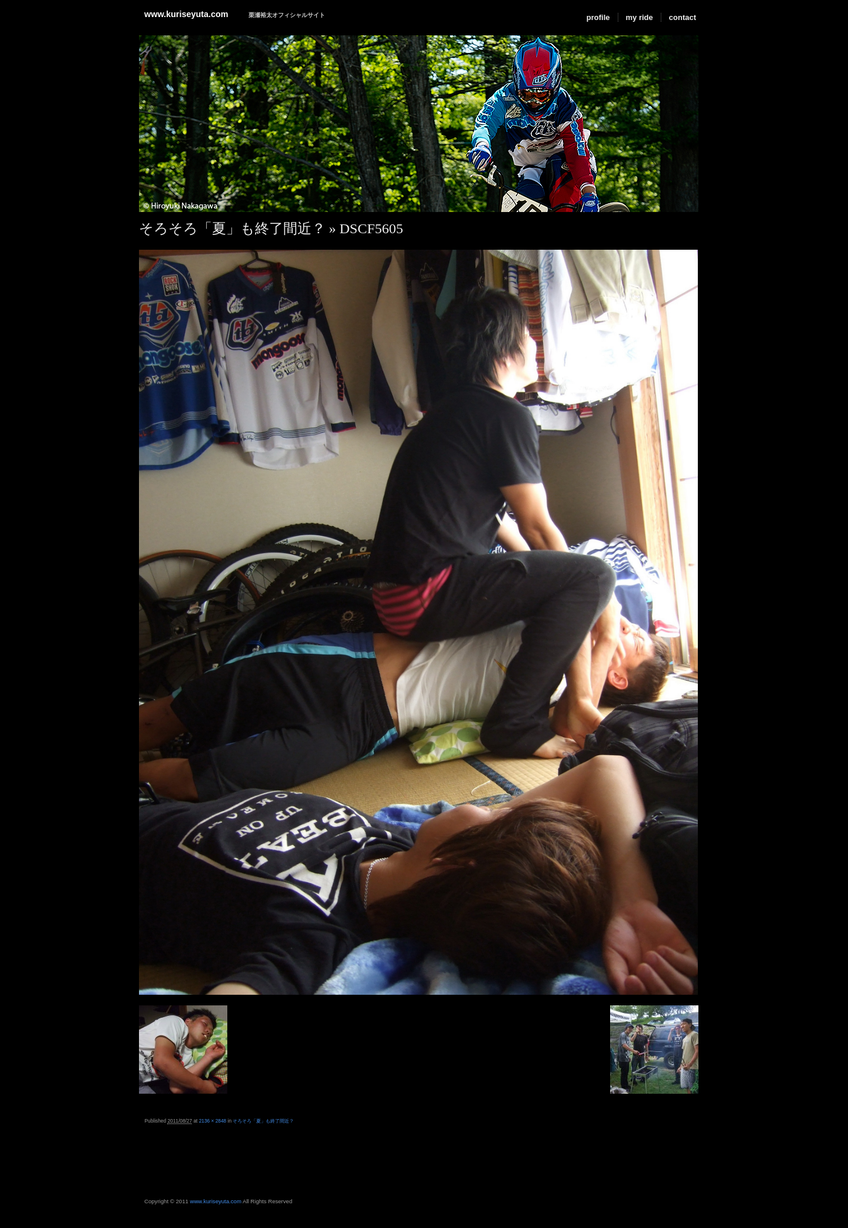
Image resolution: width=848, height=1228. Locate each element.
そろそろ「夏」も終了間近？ (232, 228)
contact (682, 17)
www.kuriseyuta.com (186, 14)
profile (598, 17)
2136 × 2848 (213, 1121)
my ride (639, 17)
